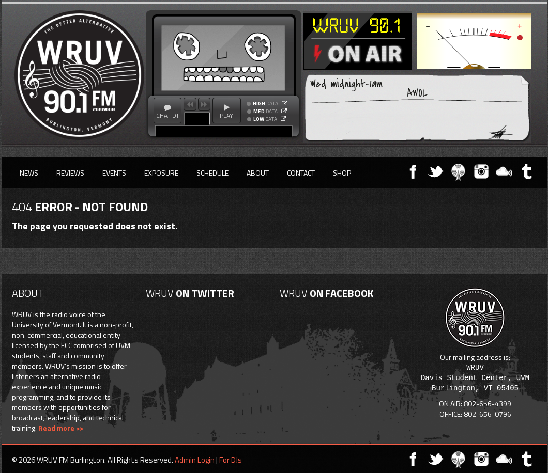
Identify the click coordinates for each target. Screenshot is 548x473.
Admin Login (195, 460)
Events (114, 172)
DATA (265, 103)
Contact (301, 172)
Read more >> (60, 427)
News (29, 172)
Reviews (70, 172)
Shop (342, 172)
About (258, 172)
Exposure (161, 172)
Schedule (212, 172)
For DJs (230, 460)
